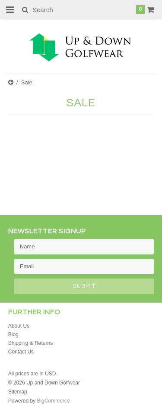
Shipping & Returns (30, 343)
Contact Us (21, 352)
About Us (18, 326)
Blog (13, 334)
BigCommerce (53, 401)
